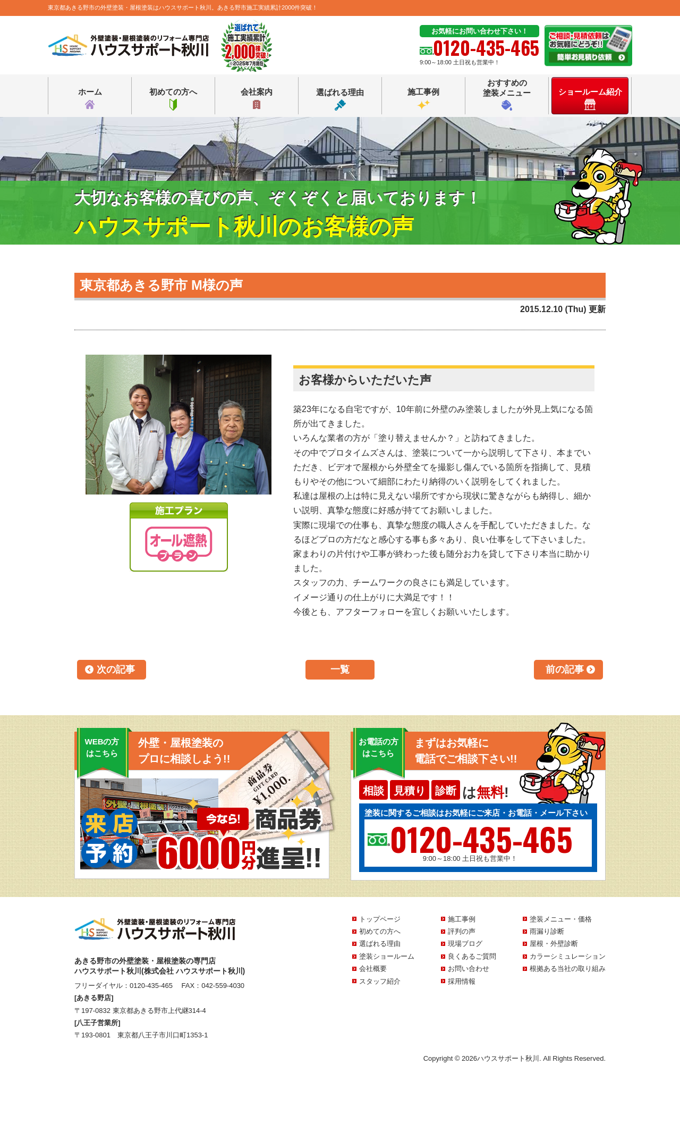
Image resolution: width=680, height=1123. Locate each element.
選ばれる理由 (340, 99)
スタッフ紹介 (380, 981)
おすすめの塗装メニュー (507, 94)
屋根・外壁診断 (554, 944)
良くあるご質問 (472, 956)
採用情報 (461, 981)
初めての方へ (173, 99)
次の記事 (116, 669)
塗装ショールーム (386, 956)
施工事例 (423, 99)
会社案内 (257, 99)
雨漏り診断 (547, 931)
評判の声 (461, 931)
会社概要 (373, 969)
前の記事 (565, 669)
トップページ (380, 919)
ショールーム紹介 (590, 98)
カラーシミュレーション (568, 956)
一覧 (340, 669)
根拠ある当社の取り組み (568, 969)
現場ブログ (465, 944)
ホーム (90, 99)
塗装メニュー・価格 (561, 919)
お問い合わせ (468, 969)
